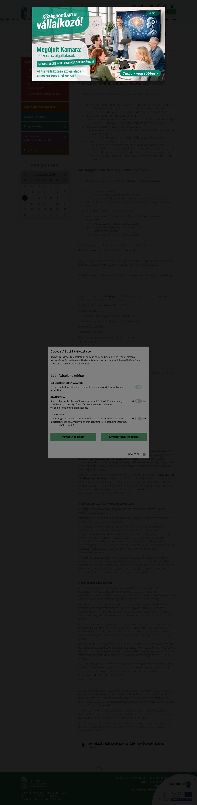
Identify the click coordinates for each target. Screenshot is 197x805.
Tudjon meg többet (140, 73)
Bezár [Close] (153, 12)
